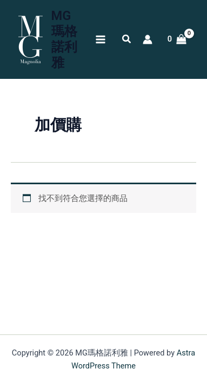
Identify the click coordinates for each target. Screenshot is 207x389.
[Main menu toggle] (100, 39)
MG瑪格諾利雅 (64, 39)
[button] (127, 40)
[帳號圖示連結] (147, 39)
